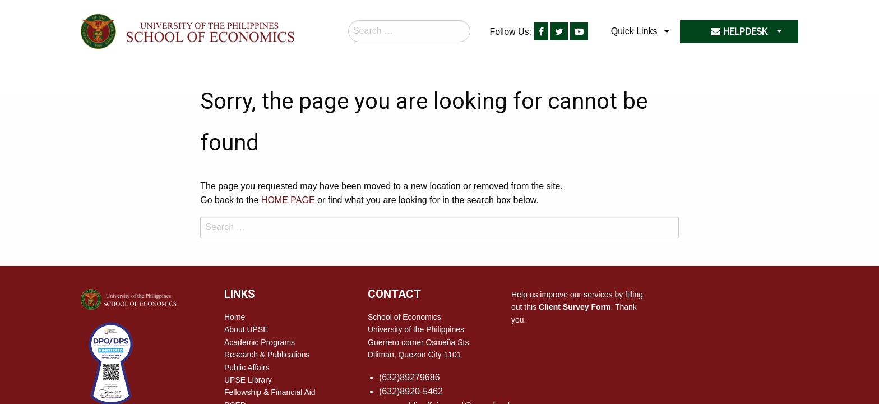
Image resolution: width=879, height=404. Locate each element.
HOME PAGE (288, 200)
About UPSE (246, 329)
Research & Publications (267, 354)
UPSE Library (248, 379)
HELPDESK (739, 32)
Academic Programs (259, 342)
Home (234, 317)
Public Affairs (247, 367)
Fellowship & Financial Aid (270, 392)
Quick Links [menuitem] (634, 31)
